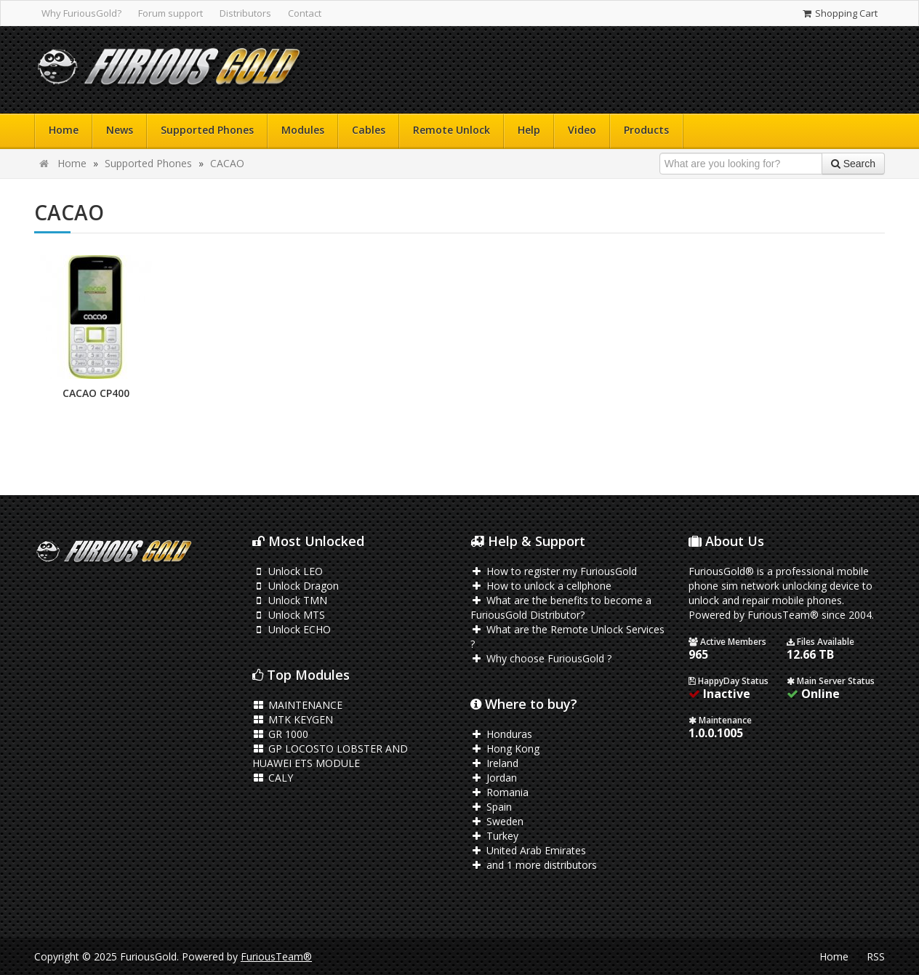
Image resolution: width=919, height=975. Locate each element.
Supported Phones (207, 130)
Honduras (501, 734)
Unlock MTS (288, 615)
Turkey (494, 836)
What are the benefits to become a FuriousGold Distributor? (560, 607)
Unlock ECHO (291, 629)
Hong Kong (504, 748)
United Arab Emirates (528, 850)
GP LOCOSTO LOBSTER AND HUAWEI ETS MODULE (330, 756)
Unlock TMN (289, 600)
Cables (368, 130)
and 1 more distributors (533, 865)
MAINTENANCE (297, 705)
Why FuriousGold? (81, 13)
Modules (302, 130)
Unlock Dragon (295, 586)
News (119, 130)
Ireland (494, 763)
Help (529, 130)
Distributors (245, 13)
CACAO (227, 163)
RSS (876, 956)
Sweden (496, 821)
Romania (499, 792)
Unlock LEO (287, 571)
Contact (304, 13)
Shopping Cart (839, 13)
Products (646, 130)
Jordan (493, 778)
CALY (272, 778)
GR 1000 (280, 734)
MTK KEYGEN (292, 719)
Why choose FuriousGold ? (540, 658)
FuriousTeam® (276, 956)
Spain (491, 807)
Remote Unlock (451, 130)
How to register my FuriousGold (553, 571)
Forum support (170, 13)
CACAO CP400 (96, 393)
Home (64, 130)
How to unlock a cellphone (540, 586)
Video (582, 130)
